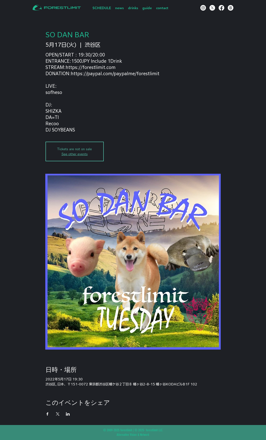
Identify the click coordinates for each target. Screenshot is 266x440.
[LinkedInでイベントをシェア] (68, 414)
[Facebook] (221, 8)
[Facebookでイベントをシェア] (47, 414)
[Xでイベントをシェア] (58, 414)
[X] (212, 8)
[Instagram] (203, 8)
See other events (75, 154)
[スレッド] (230, 8)
